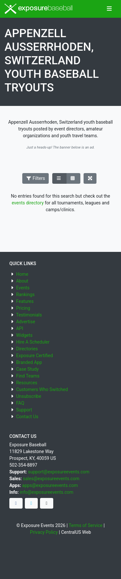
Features (25, 301)
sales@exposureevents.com (51, 478)
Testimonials (29, 314)
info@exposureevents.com (46, 492)
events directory (28, 202)
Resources (26, 382)
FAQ (20, 403)
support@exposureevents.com (58, 471)
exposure (39, 9)
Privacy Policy (44, 532)
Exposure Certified (34, 355)
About (22, 281)
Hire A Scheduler (32, 342)
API (19, 328)
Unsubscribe (28, 396)
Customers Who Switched (42, 389)
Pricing (23, 308)
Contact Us (27, 416)
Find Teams (27, 375)
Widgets (24, 335)
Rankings (25, 294)
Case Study (27, 369)
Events (22, 287)
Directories (27, 348)
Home (22, 274)
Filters (35, 178)
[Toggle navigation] (109, 9)
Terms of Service (86, 525)
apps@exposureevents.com (50, 485)
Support (24, 409)
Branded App (29, 362)
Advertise (25, 321)
